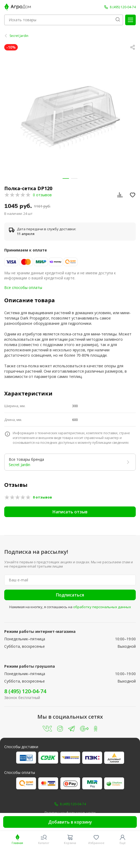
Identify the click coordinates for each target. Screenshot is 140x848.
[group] (70, 116)
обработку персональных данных (102, 606)
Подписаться (70, 595)
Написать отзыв (70, 512)
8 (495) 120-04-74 (25, 691)
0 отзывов (42, 194)
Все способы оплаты (23, 287)
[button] (66, 178)
